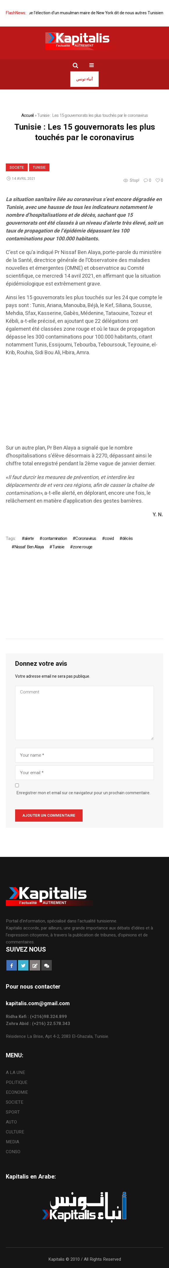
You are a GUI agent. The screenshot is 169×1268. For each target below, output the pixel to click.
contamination (54, 538)
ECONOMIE (17, 1092)
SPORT (13, 1112)
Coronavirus (85, 538)
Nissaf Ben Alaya (29, 547)
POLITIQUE (16, 1082)
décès (127, 538)
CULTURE (15, 1132)
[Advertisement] (84, 403)
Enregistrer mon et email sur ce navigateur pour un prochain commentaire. (83, 793)
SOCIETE (17, 167)
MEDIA (12, 1142)
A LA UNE (15, 1072)
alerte (29, 538)
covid (109, 538)
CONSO (13, 1152)
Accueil (27, 115)
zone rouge (82, 547)
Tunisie (39, 167)
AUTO (11, 1122)
